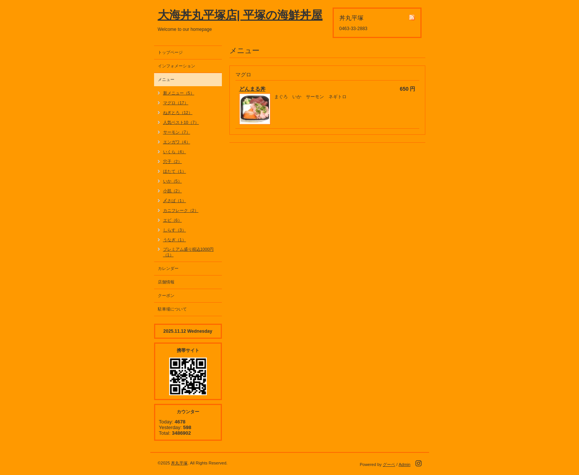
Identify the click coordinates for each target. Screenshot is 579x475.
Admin (404, 464)
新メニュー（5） (178, 93)
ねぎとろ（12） (177, 112)
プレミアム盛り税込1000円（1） (188, 252)
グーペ (389, 464)
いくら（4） (174, 151)
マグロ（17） (175, 102)
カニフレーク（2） (181, 210)
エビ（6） (172, 220)
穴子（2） (172, 161)
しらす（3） (174, 230)
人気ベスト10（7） (181, 122)
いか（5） (172, 181)
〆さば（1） (174, 200)
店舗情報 (166, 282)
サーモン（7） (176, 132)
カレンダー (168, 268)
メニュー (166, 79)
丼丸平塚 (179, 463)
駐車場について (172, 309)
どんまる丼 (252, 89)
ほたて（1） (174, 171)
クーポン (166, 295)
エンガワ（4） (176, 142)
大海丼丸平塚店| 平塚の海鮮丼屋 (240, 15)
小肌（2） (172, 191)
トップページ (170, 52)
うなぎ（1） (174, 240)
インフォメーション (176, 66)
